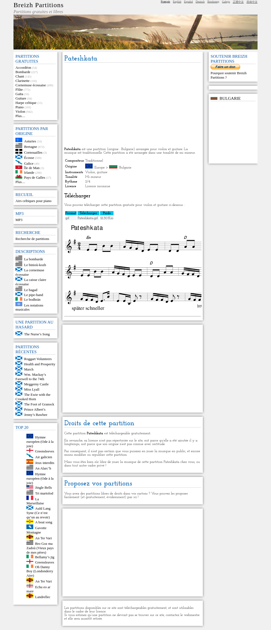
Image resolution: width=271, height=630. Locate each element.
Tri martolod (44, 493)
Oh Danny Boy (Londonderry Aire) (39, 571)
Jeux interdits (44, 462)
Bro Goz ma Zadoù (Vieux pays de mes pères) (40, 547)
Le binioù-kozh (35, 265)
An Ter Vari (43, 538)
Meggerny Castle (36, 384)
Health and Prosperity (39, 364)
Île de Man (32, 168)
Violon (20, 111)
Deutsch (200, 1)
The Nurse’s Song (37, 334)
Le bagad (30, 290)
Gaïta (19, 94)
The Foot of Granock (39, 404)
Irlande (29, 172)
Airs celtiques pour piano (33, 201)
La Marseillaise (35, 501)
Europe (99, 167)
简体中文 (252, 1)
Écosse (29, 158)
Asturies (30, 141)
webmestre (192, 615)
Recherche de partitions (32, 239)
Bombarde (22, 72)
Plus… (20, 116)
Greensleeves (44, 451)
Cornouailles (33, 152)
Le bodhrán (32, 299)
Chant (19, 76)
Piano (19, 107)
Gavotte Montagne (36, 530)
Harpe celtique (25, 103)
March (29, 369)
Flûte (19, 89)
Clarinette (22, 81)
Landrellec (43, 597)
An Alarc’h (43, 468)
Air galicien (43, 457)
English (177, 1)
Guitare (20, 98)
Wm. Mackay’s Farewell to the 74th (30, 376)
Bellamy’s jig (44, 557)
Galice (29, 163)
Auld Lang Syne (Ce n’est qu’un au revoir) (38, 512)
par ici (132, 497)
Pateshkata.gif (88, 218)
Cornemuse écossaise (30, 85)
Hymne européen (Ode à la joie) (40, 441)
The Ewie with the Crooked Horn (32, 397)
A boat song (43, 522)
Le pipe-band (33, 295)
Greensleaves (44, 562)
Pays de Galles (34, 177)
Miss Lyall (31, 389)
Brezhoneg (213, 1)
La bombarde (33, 259)
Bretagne (30, 147)
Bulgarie (125, 167)
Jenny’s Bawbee (35, 415)
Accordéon (23, 67)
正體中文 (238, 1)
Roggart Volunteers (38, 359)
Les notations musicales (29, 307)
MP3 (18, 220)
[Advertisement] (132, 105)
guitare (102, 172)
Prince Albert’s (35, 409)
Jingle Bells (43, 487)
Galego (226, 1)
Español (188, 1)
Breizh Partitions (38, 5)
